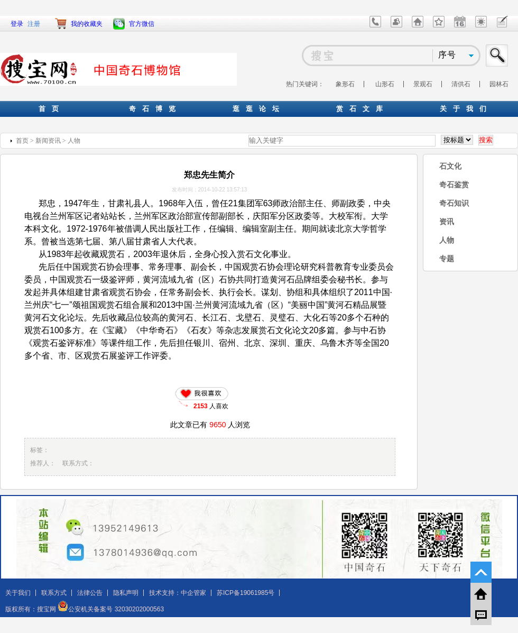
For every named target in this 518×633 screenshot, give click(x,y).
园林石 (498, 84)
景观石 (422, 84)
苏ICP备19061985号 (245, 593)
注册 (33, 23)
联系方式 (54, 593)
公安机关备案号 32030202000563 (111, 609)
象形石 (345, 84)
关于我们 (18, 593)
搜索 (497, 55)
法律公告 (90, 593)
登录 (17, 23)
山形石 (384, 84)
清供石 (460, 84)
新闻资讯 (48, 140)
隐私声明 (125, 593)
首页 (22, 140)
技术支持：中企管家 (177, 593)
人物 (74, 140)
